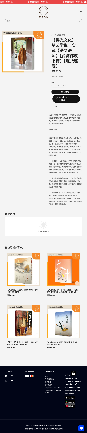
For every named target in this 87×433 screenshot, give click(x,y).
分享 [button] (54, 106)
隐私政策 (45, 429)
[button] (6, 12)
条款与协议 (37, 429)
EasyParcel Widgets (52, 388)
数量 (53, 82)
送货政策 (60, 429)
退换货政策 (52, 429)
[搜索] (79, 21)
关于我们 (48, 382)
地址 (46, 376)
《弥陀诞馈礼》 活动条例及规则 (53, 391)
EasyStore (57, 425)
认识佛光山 (48, 385)
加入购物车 (65, 92)
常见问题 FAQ (49, 379)
